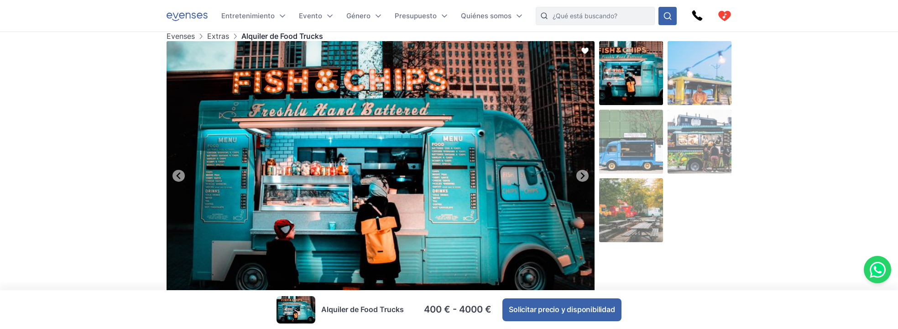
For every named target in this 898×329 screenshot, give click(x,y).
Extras (218, 36)
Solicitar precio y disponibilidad (562, 309)
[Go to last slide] (178, 176)
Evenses (181, 36)
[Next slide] (582, 176)
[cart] (724, 16)
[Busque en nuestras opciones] (667, 16)
